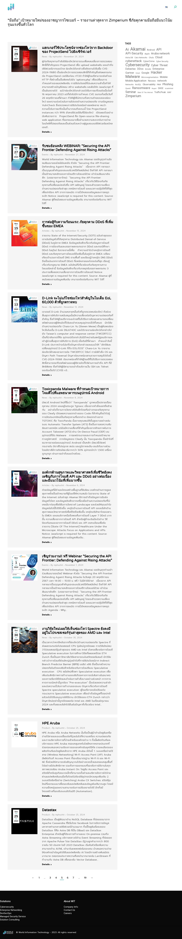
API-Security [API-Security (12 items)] (134, 53)
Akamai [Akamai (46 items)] (137, 49)
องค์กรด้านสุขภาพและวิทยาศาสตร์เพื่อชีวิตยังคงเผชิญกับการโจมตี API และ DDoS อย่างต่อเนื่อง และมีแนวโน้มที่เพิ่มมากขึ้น (77, 476)
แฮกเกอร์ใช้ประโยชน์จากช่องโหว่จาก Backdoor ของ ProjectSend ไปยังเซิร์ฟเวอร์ (77, 50)
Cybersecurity (7, 906)
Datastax (49, 810)
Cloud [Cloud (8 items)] (158, 57)
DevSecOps (5, 913)
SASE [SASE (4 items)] (160, 88)
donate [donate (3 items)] (148, 69)
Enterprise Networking (11, 910)
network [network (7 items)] (162, 80)
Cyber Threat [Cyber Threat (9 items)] (159, 65)
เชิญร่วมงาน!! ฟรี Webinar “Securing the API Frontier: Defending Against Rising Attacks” (77, 558)
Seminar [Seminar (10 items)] (130, 92)
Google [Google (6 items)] (145, 72)
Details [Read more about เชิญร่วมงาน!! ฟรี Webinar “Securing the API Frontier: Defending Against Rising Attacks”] (46, 614)
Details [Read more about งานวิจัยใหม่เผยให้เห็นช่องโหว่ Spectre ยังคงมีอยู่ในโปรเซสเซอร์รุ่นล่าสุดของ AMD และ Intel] (46, 709)
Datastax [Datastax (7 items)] (130, 68)
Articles (45, 230)
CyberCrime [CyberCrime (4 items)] (149, 61)
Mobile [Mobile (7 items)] (164, 76)
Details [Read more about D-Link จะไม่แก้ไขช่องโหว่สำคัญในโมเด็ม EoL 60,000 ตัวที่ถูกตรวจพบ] (46, 375)
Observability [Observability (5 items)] (149, 84)
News (44, 56)
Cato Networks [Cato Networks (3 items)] (141, 57)
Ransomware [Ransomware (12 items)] (141, 88)
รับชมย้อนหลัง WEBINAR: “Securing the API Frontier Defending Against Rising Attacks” (76, 148)
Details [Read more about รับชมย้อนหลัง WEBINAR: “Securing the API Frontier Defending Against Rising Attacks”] (46, 208)
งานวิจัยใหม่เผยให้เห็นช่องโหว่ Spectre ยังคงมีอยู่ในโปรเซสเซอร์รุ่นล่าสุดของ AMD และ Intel (76, 631)
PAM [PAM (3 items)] (159, 84)
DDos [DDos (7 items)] (140, 68)
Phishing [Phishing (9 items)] (167, 84)
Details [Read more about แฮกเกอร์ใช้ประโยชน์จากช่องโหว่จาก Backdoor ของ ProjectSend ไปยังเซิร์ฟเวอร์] (46, 132)
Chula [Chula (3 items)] (151, 57)
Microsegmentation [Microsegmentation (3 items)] (149, 77)
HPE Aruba (51, 723)
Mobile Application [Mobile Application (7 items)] (135, 80)
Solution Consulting (9, 919)
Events (45, 154)
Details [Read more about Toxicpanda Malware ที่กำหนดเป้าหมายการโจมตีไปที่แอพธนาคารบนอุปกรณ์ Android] (46, 458)
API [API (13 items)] (158, 49)
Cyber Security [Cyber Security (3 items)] (162, 61)
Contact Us (69, 910)
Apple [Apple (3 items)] (147, 54)
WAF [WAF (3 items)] (169, 92)
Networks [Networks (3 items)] (129, 84)
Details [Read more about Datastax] (46, 864)
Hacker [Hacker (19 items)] (156, 72)
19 (85, 878)
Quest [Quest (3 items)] (128, 88)
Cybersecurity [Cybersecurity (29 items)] (137, 64)
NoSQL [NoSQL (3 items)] (138, 84)
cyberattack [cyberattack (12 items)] (133, 61)
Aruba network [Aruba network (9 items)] (160, 53)
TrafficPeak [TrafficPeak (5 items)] (160, 92)
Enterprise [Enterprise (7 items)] (158, 68)
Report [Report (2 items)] (154, 88)
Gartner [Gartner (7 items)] (129, 72)
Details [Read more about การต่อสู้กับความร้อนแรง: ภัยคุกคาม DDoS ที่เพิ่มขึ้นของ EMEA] (46, 284)
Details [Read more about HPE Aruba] (46, 796)
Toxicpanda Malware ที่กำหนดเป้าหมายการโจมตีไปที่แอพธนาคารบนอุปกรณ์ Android (75, 391)
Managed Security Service (13, 916)
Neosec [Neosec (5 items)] (152, 80)
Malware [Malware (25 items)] (132, 76)
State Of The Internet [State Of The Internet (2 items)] (145, 92)
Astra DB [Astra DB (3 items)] (129, 57)
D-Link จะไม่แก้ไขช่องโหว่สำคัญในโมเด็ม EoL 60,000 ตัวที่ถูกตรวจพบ (76, 300)
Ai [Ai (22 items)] (127, 49)
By (55, 56)
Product (46, 728)
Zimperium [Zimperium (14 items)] (133, 96)
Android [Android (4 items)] (151, 50)
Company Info (71, 906)
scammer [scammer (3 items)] (169, 88)
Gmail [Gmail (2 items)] (138, 73)
